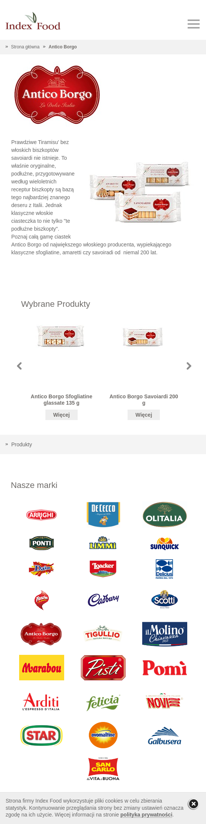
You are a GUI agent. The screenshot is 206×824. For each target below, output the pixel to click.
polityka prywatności (146, 815)
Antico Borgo (63, 47)
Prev (19, 366)
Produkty (21, 444)
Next (188, 366)
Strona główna (25, 47)
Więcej (61, 415)
